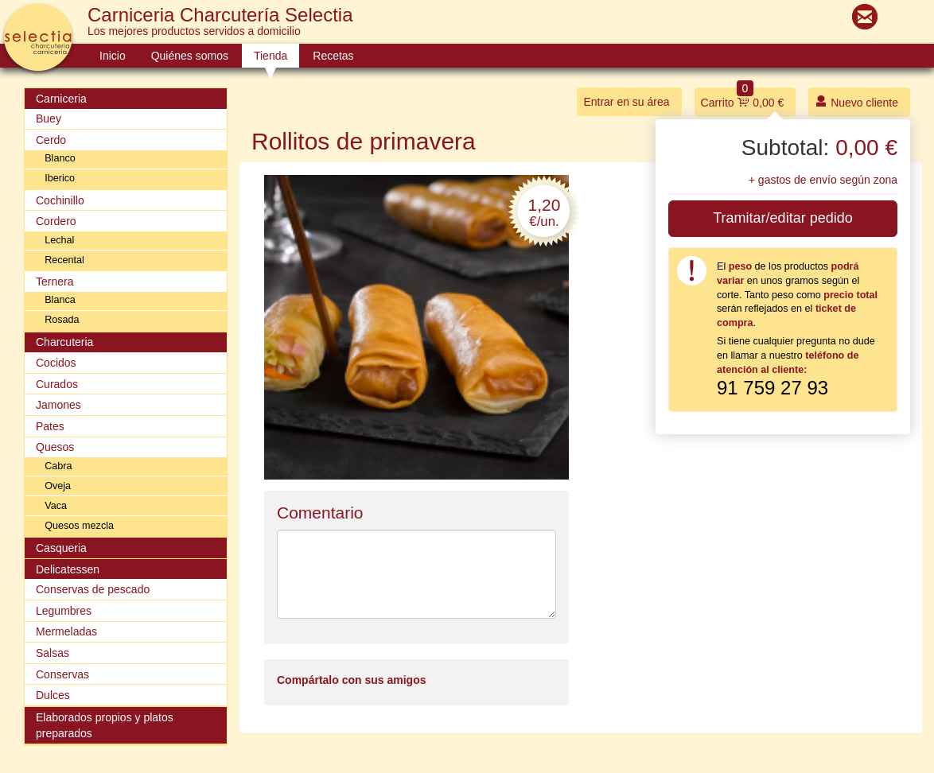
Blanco (60, 158)
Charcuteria (64, 342)
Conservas (62, 674)
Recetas (333, 55)
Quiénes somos (189, 55)
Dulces (53, 695)
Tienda (270, 55)
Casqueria (61, 548)
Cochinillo (60, 200)
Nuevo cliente (856, 101)
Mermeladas (66, 631)
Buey (48, 118)
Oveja (58, 485)
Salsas (52, 653)
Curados (57, 384)
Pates (50, 426)
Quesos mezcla (79, 525)
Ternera (54, 281)
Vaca (56, 505)
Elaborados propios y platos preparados (104, 725)
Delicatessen (67, 569)
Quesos (55, 447)
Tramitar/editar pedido (782, 218)
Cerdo (51, 140)
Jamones (58, 404)
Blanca (60, 299)
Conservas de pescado (93, 589)
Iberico (60, 178)
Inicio (112, 55)
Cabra (58, 466)
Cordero (56, 221)
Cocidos (56, 362)
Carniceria (61, 98)
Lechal (59, 240)
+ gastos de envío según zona (823, 179)
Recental (64, 260)
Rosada (62, 319)
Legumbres (63, 610)
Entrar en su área (626, 101)
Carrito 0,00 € (742, 98)
